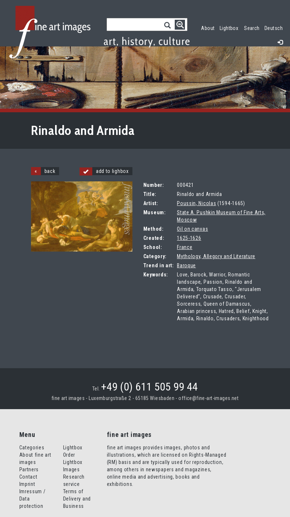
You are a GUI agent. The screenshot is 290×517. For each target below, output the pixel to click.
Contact (28, 477)
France (184, 247)
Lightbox (230, 27)
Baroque (186, 265)
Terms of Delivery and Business (77, 498)
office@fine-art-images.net (208, 398)
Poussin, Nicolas (196, 203)
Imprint (27, 484)
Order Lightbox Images (73, 462)
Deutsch (273, 28)
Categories (32, 447)
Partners (29, 469)
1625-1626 (189, 238)
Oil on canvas (192, 229)
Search (252, 28)
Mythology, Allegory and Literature (216, 256)
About (207, 28)
